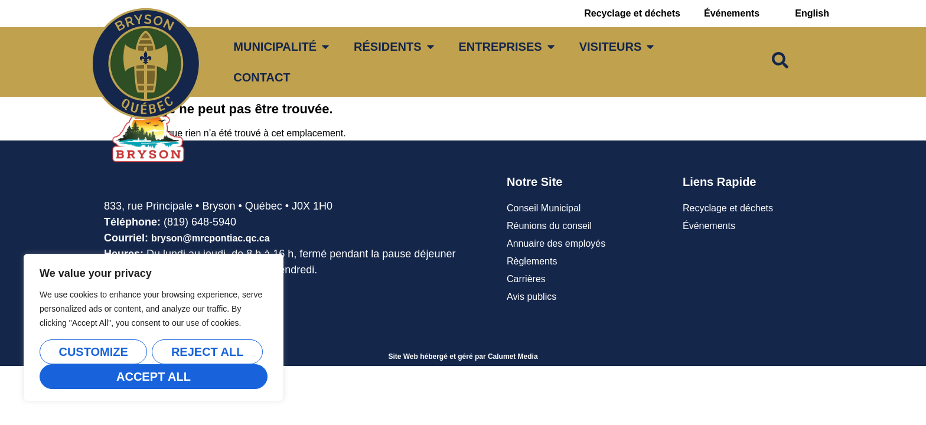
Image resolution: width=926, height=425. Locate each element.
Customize (93, 351)
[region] (153, 327)
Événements (731, 13)
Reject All (207, 351)
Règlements (532, 261)
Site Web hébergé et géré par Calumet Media (462, 356)
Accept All (153, 376)
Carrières (526, 279)
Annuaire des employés (556, 243)
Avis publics (531, 297)
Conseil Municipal (544, 208)
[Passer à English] (812, 13)
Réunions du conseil (549, 226)
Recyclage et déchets (632, 13)
